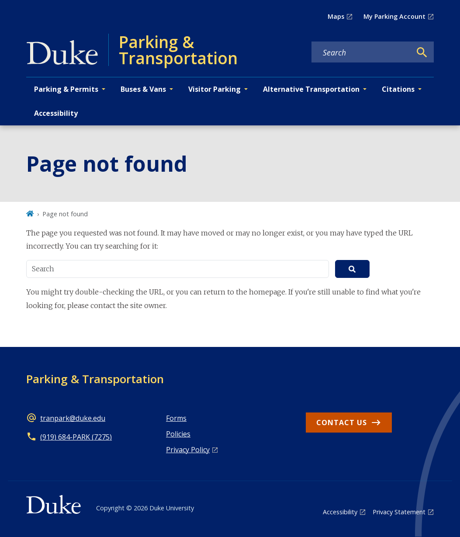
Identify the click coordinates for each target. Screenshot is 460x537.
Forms (176, 418)
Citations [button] (398, 89)
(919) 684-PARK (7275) (76, 437)
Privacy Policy (188, 449)
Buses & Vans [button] (143, 89)
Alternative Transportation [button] (311, 89)
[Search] (422, 52)
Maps (336, 16)
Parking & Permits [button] (66, 89)
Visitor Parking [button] (214, 89)
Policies (178, 434)
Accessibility (56, 113)
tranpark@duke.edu (72, 418)
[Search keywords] (361, 52)
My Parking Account (394, 16)
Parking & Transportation (95, 379)
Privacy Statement (399, 512)
